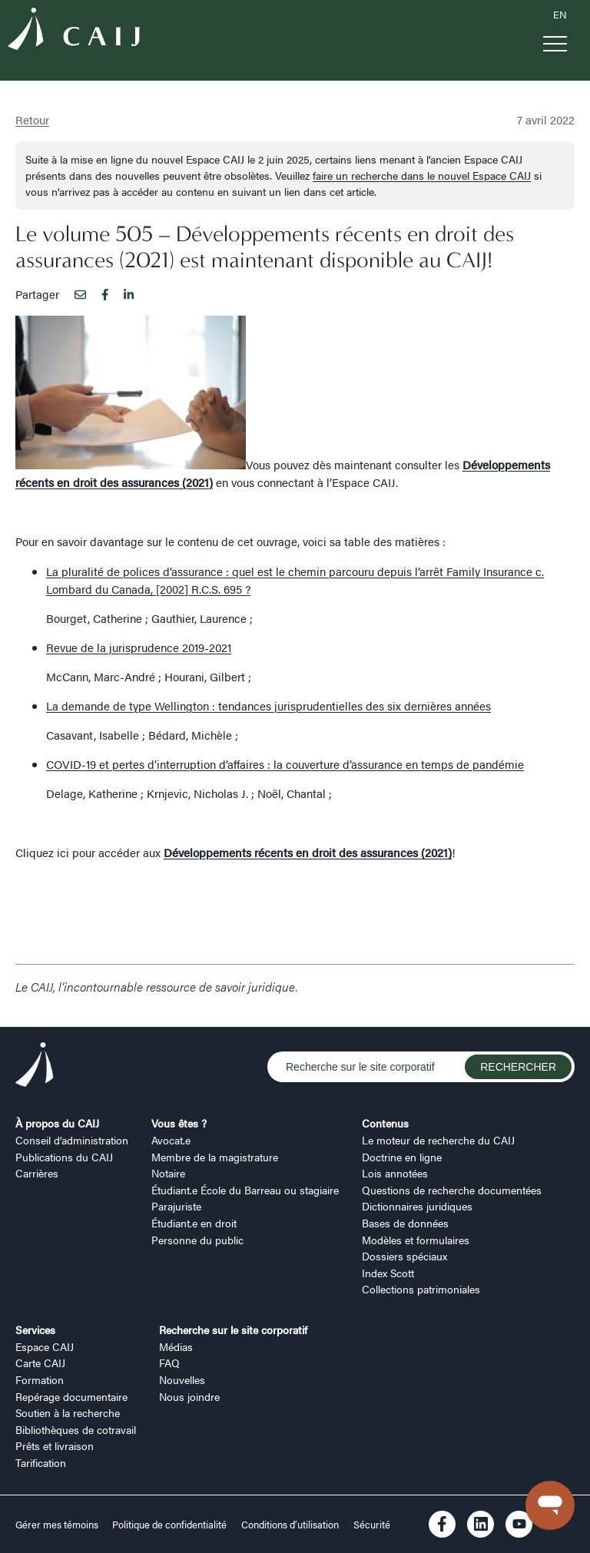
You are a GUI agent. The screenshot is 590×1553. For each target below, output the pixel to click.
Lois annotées (395, 1172)
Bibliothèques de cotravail (75, 1429)
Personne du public (197, 1239)
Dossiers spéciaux (404, 1255)
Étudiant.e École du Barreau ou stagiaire (245, 1189)
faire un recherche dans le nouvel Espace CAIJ (422, 175)
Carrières (36, 1172)
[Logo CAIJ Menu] (74, 31)
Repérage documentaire (71, 1396)
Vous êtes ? (179, 1123)
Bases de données (405, 1222)
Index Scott (388, 1272)
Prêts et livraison (54, 1445)
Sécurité (371, 1524)
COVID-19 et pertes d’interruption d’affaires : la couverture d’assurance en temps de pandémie (285, 764)
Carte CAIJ (40, 1362)
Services (35, 1329)
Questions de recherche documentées (452, 1189)
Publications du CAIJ (64, 1156)
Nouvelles (182, 1379)
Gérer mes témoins (58, 1524)
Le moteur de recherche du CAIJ (438, 1139)
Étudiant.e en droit (194, 1222)
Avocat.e (171, 1139)
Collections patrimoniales (421, 1288)
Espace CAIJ (44, 1346)
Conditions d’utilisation (290, 1524)
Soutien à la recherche (67, 1412)
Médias (176, 1346)
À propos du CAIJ (57, 1123)
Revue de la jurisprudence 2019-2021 (138, 647)
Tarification (40, 1462)
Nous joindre (189, 1396)
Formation (39, 1379)
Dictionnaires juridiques (417, 1206)
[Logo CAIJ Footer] (34, 1066)
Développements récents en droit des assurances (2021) (308, 852)
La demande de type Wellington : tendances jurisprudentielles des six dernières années (268, 705)
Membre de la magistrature (214, 1156)
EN (560, 15)
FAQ (169, 1362)
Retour (32, 119)
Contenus (385, 1123)
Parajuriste (176, 1206)
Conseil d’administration (71, 1139)
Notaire (168, 1172)
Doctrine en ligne (402, 1156)
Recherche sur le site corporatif (233, 1329)
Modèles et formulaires (415, 1239)
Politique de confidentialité (169, 1524)
